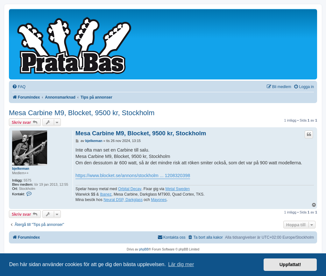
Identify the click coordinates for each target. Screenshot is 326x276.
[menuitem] (18, 87)
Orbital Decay (129, 189)
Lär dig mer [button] (181, 264)
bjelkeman (20, 168)
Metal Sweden (177, 189)
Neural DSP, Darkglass (123, 200)
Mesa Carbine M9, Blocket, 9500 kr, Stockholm (81, 113)
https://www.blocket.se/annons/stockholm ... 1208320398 (132, 175)
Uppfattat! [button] (290, 264)
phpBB (144, 249)
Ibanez (105, 194)
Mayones (159, 200)
